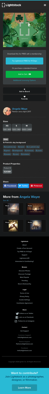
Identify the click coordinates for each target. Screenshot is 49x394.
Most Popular (24, 277)
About (24, 245)
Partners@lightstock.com (24, 344)
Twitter (23, 185)
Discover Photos (24, 271)
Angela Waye (19, 109)
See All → (7, 200)
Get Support (24, 331)
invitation (25, 154)
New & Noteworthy (24, 284)
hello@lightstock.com (24, 350)
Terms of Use (24, 293)
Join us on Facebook (26, 317)
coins (16, 154)
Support (24, 255)
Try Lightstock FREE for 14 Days (24, 61)
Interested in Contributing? (24, 261)
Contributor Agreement (25, 303)
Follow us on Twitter (26, 313)
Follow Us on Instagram (26, 321)
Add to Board (24, 90)
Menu (45, 5)
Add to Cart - (24, 74)
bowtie (7, 154)
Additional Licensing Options (24, 80)
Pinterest (36, 185)
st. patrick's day (33, 147)
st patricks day (10, 147)
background (17, 150)
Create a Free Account (24, 248)
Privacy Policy (24, 296)
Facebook (10, 185)
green (7, 150)
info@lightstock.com (24, 337)
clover (39, 150)
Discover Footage (24, 274)
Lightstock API (24, 258)
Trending (25, 280)
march (21, 147)
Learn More (24, 387)
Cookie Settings (24, 300)
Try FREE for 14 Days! (24, 251)
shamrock (29, 150)
